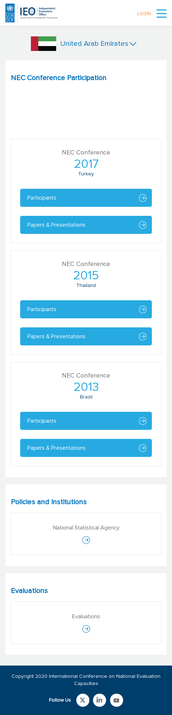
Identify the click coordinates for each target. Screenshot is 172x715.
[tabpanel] (86, 268)
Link (83, 700)
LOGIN (144, 14)
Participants (41, 198)
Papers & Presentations (56, 225)
